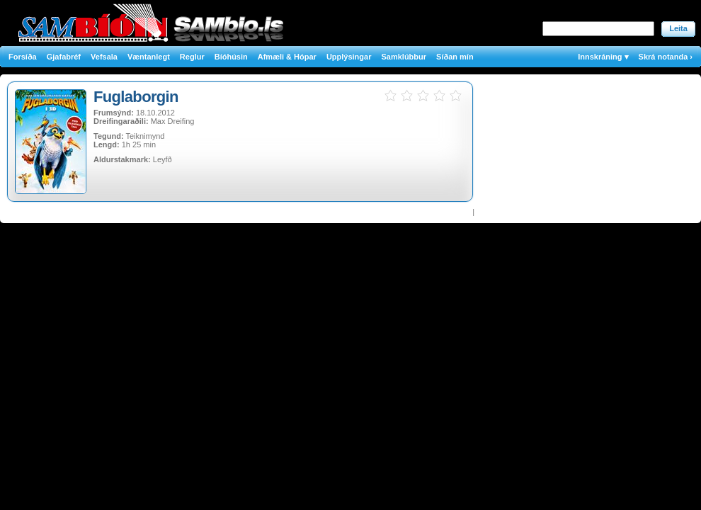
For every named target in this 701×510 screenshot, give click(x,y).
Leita (678, 28)
